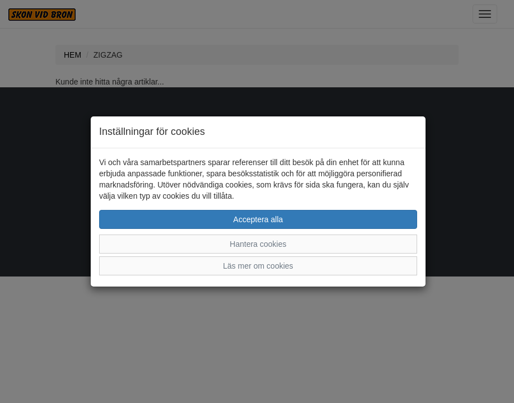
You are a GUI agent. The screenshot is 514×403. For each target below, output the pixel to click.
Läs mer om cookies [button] (258, 265)
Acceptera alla (258, 219)
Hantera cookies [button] (258, 244)
